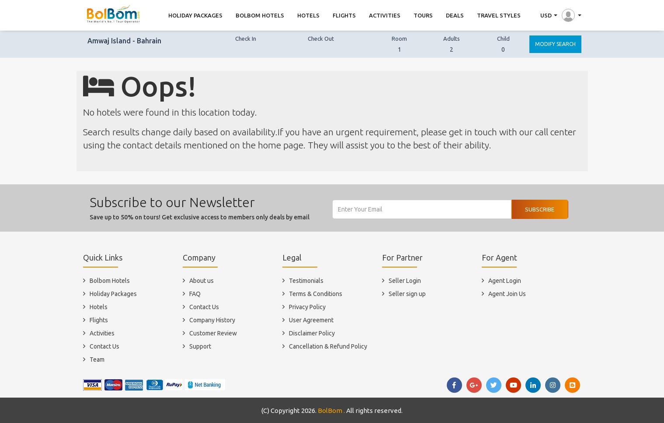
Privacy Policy (307, 306)
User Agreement (311, 320)
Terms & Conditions (315, 293)
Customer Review (213, 333)
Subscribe (539, 209)
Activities (102, 333)
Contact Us (104, 346)
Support (200, 346)
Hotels (99, 306)
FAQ (195, 293)
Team (97, 359)
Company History (212, 320)
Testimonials (306, 280)
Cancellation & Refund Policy (328, 346)
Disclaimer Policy (312, 333)
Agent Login (504, 280)
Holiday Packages (113, 293)
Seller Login (405, 280)
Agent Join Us (507, 293)
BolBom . (331, 410)
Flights (99, 320)
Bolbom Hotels (110, 280)
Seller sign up (407, 293)
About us (201, 280)
